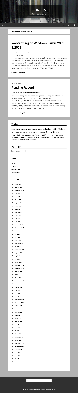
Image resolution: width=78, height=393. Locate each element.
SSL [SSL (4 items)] (62, 135)
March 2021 (18, 199)
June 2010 (17, 355)
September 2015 (19, 249)
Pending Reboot (22, 88)
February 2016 (19, 243)
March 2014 (18, 277)
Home (2, 25)
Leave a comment (36, 52)
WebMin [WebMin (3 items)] (24, 137)
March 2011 (18, 334)
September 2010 (19, 346)
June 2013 (17, 290)
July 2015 (17, 256)
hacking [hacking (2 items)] (23, 132)
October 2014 (18, 271)
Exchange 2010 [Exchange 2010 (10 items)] (52, 129)
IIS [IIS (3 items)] (30, 132)
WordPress (37, 389)
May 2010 (17, 359)
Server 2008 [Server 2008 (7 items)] (40, 135)
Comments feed (15, 169)
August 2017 (18, 215)
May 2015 (17, 259)
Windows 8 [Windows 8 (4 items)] (44, 137)
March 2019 (18, 206)
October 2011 (18, 321)
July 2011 (17, 324)
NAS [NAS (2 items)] (56, 132)
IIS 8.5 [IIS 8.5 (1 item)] (32, 132)
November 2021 (19, 190)
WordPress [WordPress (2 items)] (32, 139)
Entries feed (14, 166)
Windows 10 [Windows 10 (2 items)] (56, 137)
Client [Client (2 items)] (16, 129)
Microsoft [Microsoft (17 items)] (50, 132)
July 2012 (17, 315)
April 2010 (17, 362)
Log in (13, 163)
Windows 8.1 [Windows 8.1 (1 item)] (50, 137)
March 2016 (18, 240)
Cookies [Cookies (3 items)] (23, 129)
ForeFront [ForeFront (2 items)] (18, 132)
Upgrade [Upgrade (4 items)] (19, 137)
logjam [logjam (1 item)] (38, 132)
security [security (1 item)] (33, 135)
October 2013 (18, 287)
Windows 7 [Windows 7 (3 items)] (37, 137)
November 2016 (19, 228)
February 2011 (19, 337)
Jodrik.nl (39, 10)
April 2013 (17, 293)
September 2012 (19, 309)
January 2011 (18, 340)
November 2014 (19, 268)
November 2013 (19, 284)
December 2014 (19, 265)
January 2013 (18, 296)
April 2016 (17, 237)
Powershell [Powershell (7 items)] (15, 135)
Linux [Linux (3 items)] (35, 132)
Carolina (53, 389)
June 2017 (17, 218)
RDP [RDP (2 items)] (26, 135)
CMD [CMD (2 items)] (19, 129)
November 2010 (19, 343)
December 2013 (19, 281)
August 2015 (18, 253)
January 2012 (18, 318)
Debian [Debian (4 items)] (28, 129)
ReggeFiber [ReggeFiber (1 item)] (29, 135)
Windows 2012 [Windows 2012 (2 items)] (25, 139)
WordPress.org (15, 172)
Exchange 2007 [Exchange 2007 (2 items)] (41, 129)
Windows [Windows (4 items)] (30, 137)
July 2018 (17, 209)
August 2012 (18, 312)
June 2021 (17, 196)
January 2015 (18, 262)
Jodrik (18, 52)
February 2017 (19, 224)
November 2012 (19, 302)
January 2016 (18, 246)
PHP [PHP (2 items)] (59, 132)
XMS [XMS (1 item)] (36, 139)
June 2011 (17, 327)
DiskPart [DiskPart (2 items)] (32, 129)
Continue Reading (18, 73)
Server (21, 39)
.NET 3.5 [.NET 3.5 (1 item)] (13, 129)
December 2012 (19, 299)
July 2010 (17, 352)
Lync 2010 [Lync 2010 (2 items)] (42, 132)
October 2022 (18, 187)
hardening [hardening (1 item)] (27, 132)
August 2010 (18, 349)
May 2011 (17, 330)
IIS (12, 39)
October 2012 (18, 306)
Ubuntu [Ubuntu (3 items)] (13, 137)
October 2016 (18, 231)
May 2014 (17, 274)
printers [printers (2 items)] (22, 135)
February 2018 (19, 212)
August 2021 (18, 193)
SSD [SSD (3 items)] (59, 135)
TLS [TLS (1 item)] (64, 135)
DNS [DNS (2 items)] (36, 129)
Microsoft (16, 39)
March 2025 (18, 184)
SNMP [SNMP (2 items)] (56, 135)
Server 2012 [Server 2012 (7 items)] (50, 135)
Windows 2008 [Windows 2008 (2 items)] (18, 139)
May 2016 (17, 234)
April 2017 (17, 221)
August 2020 (18, 203)
